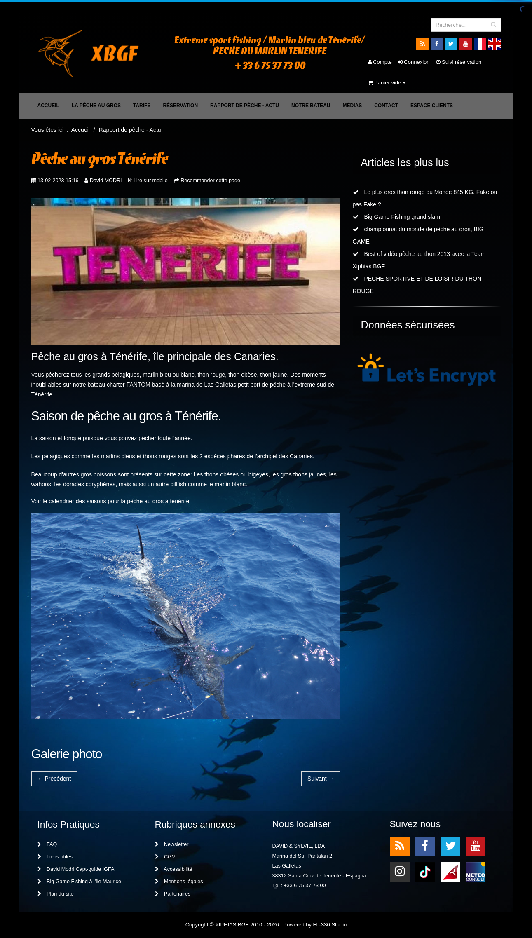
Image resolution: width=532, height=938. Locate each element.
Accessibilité (173, 869)
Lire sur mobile (151, 180)
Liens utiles (55, 857)
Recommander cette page (210, 180)
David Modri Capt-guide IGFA (76, 869)
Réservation (180, 105)
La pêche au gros (96, 105)
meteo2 (475, 871)
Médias (352, 105)
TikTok (425, 871)
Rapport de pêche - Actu (244, 105)
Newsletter (172, 844)
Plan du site (55, 894)
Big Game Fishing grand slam (396, 216)
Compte (380, 62)
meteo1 (450, 871)
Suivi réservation (459, 62)
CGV (165, 857)
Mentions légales (179, 881)
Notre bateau (310, 105)
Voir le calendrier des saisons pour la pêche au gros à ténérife (110, 501)
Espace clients (431, 105)
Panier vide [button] (386, 83)
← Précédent (54, 778)
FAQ (47, 844)
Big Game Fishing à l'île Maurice (79, 881)
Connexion (414, 62)
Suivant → (320, 778)
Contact (386, 105)
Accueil (48, 105)
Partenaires (173, 894)
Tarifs (141, 105)
